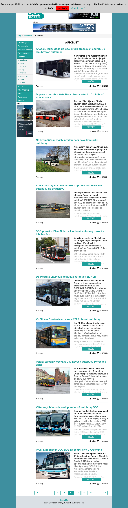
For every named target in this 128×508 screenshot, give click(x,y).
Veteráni (22, 73)
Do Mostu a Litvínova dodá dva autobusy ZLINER (66, 276)
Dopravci (21, 86)
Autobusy (23, 60)
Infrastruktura (23, 90)
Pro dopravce (23, 53)
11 (78, 493)
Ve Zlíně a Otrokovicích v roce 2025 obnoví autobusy (68, 319)
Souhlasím (62, 8)
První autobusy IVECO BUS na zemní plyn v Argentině (69, 449)
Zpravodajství (23, 42)
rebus (92, 86)
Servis (21, 63)
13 (91, 493)
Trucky (22, 83)
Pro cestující (22, 46)
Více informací (78, 8)
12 (84, 493)
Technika (28, 36)
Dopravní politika (24, 50)
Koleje (21, 79)
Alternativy (23, 76)
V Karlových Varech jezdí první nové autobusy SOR (67, 407)
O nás (19, 93)
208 (104, 493)
